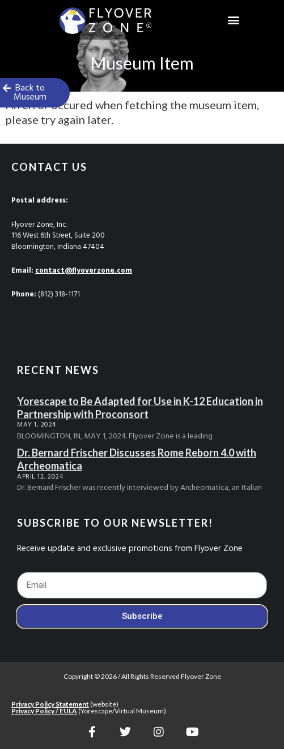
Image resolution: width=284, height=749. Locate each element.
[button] (233, 20)
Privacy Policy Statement (50, 704)
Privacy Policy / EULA (44, 711)
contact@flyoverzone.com (83, 271)
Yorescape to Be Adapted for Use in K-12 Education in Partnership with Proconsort (140, 407)
